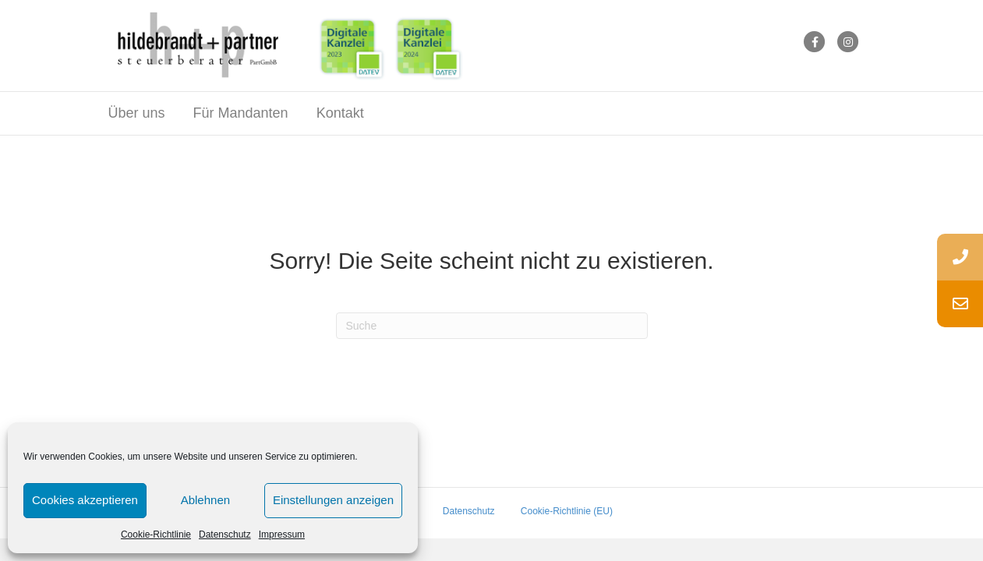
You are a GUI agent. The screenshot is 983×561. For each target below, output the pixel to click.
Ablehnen (205, 499)
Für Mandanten (240, 116)
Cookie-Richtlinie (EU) (567, 514)
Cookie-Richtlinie (156, 534)
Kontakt (340, 116)
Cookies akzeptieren (85, 499)
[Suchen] (492, 329)
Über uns (136, 116)
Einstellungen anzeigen (333, 499)
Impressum (282, 534)
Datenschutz (225, 534)
